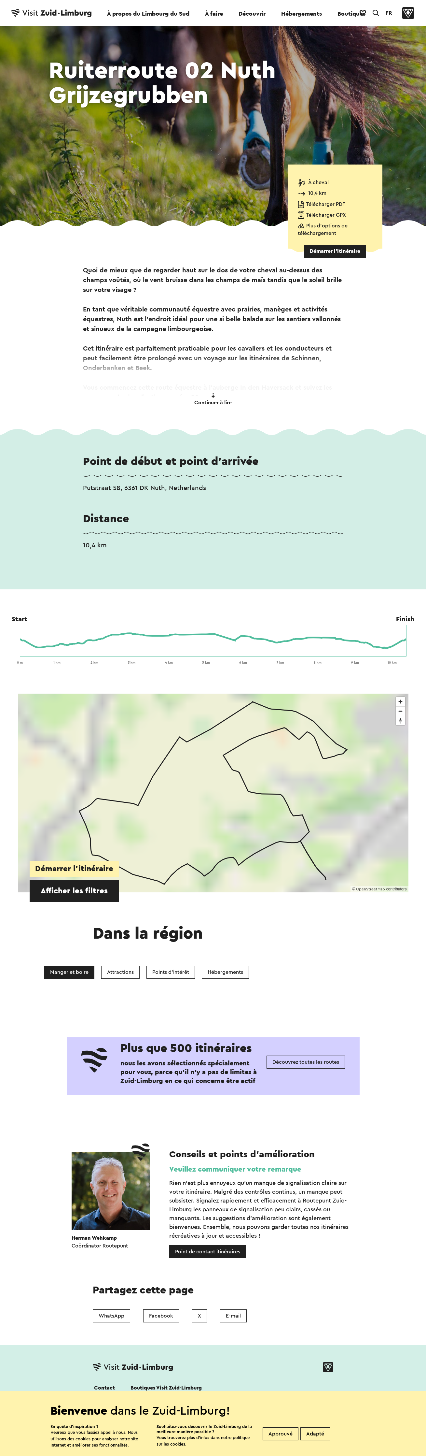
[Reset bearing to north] (400, 720)
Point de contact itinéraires (207, 1251)
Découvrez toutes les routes (305, 1062)
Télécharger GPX (326, 215)
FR (389, 13)
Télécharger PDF (325, 204)
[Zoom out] (400, 711)
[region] (213, 793)
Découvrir (252, 14)
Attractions (120, 972)
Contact (104, 1388)
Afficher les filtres (74, 891)
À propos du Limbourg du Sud (148, 14)
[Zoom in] (400, 701)
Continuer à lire (213, 399)
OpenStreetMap (370, 889)
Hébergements (301, 14)
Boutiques (351, 14)
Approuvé (280, 1433)
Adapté (315, 1433)
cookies (177, 1444)
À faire (214, 14)
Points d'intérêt (170, 972)
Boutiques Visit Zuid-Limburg (166, 1388)
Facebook (161, 1316)
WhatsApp (111, 1316)
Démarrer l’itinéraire (335, 251)
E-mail (233, 1316)
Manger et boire (69, 972)
